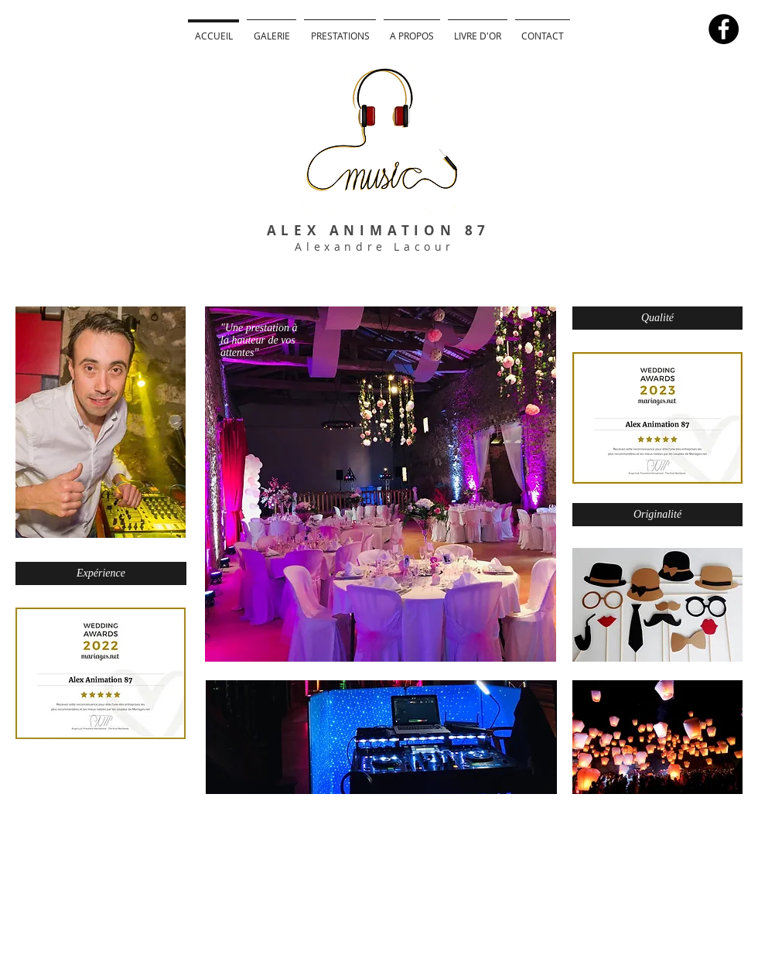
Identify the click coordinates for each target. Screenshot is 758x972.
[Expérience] (100, 573)
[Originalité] (657, 514)
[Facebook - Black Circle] (723, 29)
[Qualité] (657, 318)
